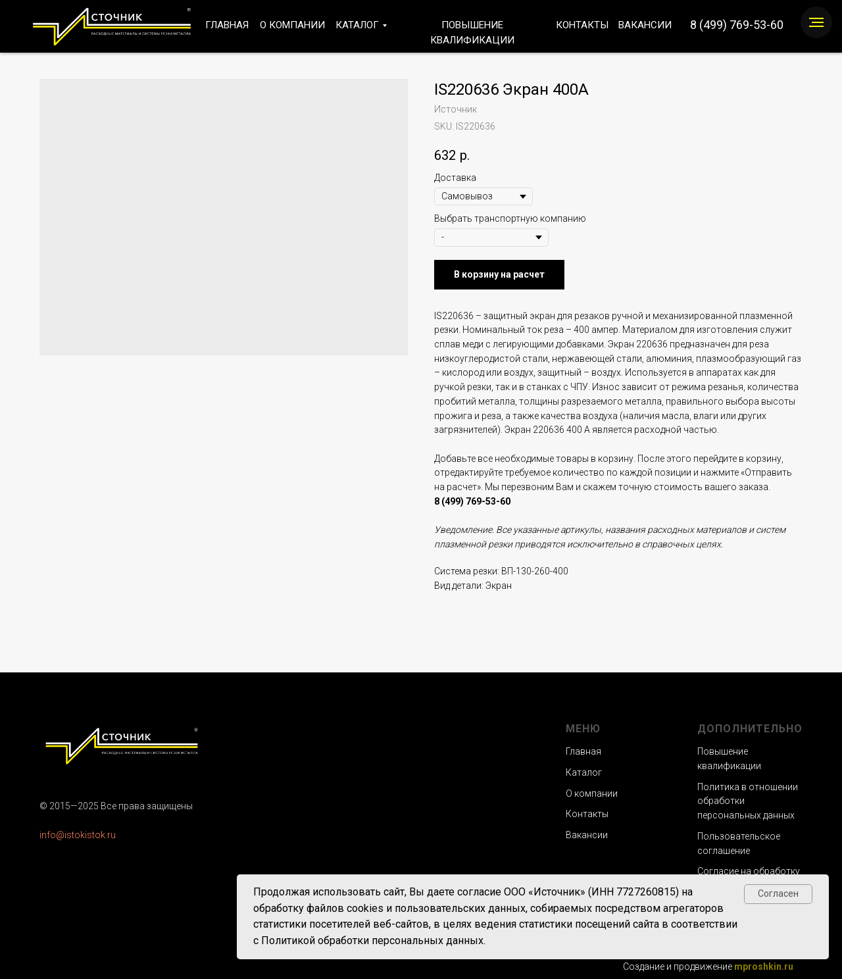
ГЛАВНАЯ (227, 25)
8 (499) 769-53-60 (736, 25)
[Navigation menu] (816, 22)
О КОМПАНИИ (292, 25)
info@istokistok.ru (77, 835)
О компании (592, 793)
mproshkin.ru (763, 966)
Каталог (584, 772)
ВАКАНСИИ (645, 25)
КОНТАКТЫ (582, 25)
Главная (583, 751)
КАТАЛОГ (357, 25)
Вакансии (587, 835)
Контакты (587, 814)
